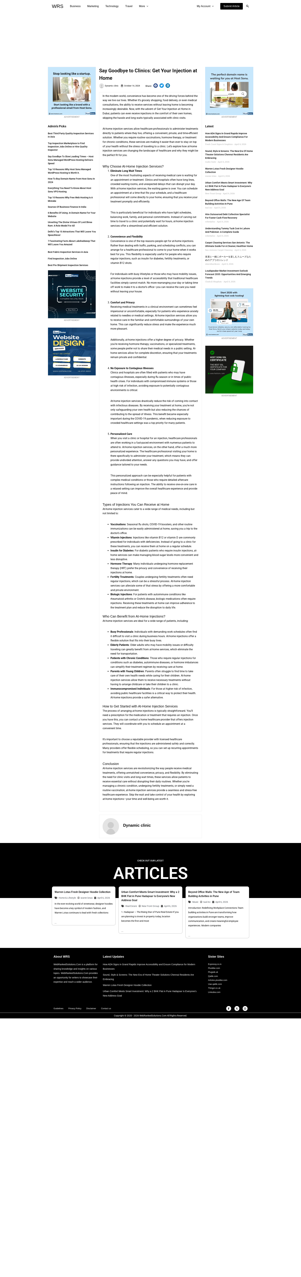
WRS (57, 6)
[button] (231, 6)
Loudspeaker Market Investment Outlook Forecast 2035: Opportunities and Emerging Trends (228, 274)
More (137, 6)
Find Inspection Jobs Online (62, 258)
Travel (124, 6)
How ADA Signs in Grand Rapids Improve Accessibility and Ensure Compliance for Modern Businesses (226, 137)
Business (74, 6)
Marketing (91, 6)
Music (195, 902)
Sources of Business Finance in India (67, 207)
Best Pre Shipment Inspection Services (68, 265)
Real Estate (131, 906)
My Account (205, 6)
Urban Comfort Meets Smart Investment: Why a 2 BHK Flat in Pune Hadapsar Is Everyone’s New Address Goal (228, 186)
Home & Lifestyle (67, 898)
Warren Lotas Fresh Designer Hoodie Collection (82, 892)
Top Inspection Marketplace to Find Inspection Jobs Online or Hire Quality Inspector (67, 146)
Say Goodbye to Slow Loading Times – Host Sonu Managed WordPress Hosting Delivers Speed (71, 160)
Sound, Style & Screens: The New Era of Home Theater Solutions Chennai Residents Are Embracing (229, 154)
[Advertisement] (151, 37)
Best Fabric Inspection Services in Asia (68, 252)
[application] (140, 6)
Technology (108, 6)
